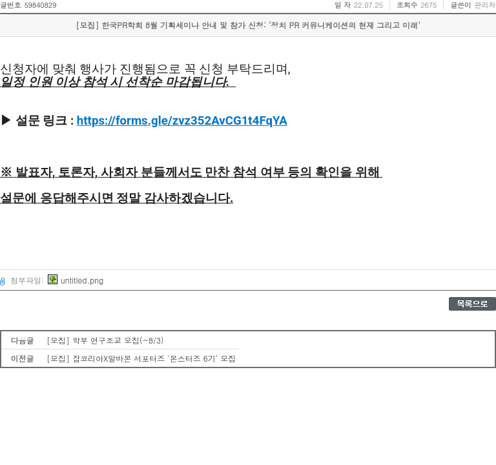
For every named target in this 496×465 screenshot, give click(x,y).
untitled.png (75, 279)
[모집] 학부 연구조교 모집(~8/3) (105, 340)
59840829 (40, 5)
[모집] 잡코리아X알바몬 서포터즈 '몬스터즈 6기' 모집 (141, 358)
